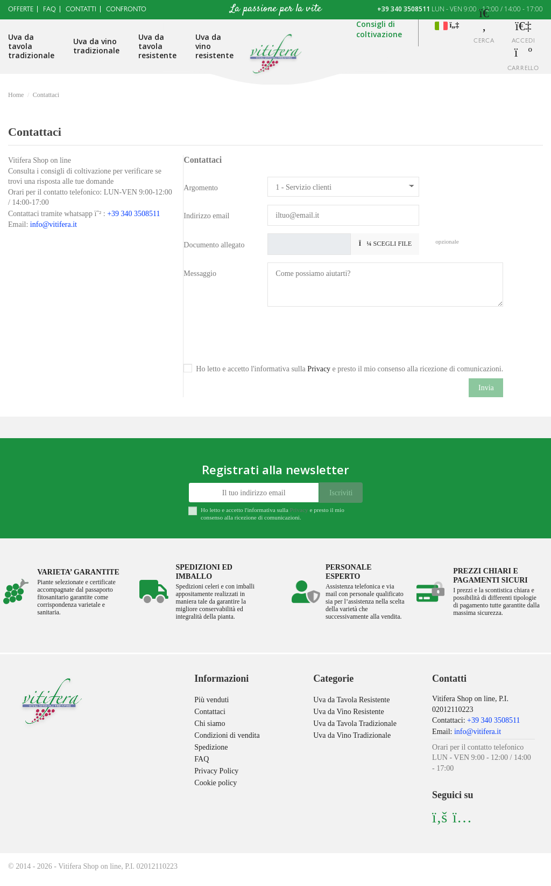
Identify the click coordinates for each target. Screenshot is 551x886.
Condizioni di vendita (226, 735)
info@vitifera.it (53, 224)
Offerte (20, 10)
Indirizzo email (206, 216)
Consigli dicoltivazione (379, 29)
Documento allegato (213, 245)
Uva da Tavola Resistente (351, 700)
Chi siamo (209, 723)
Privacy (318, 369)
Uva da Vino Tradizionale (352, 735)
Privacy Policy (216, 771)
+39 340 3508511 (403, 8)
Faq (49, 10)
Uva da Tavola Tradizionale (355, 723)
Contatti (81, 10)
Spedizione (211, 747)
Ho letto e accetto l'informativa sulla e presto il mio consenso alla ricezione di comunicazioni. (349, 369)
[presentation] (349, 335)
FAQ (201, 759)
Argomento (200, 188)
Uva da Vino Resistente (348, 712)
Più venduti (211, 700)
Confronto (126, 10)
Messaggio (199, 273)
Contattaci (209, 712)
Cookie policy (215, 783)
